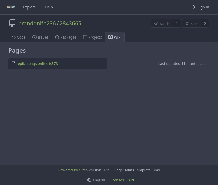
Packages (65, 37)
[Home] (11, 7)
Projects (92, 37)
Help (49, 7)
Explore (29, 7)
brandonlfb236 (37, 23)
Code (19, 37)
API (131, 180)
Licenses (117, 180)
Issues (40, 37)
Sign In (201, 7)
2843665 (70, 23)
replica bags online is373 (37, 63)
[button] (95, 180)
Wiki (114, 37)
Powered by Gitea (73, 170)
